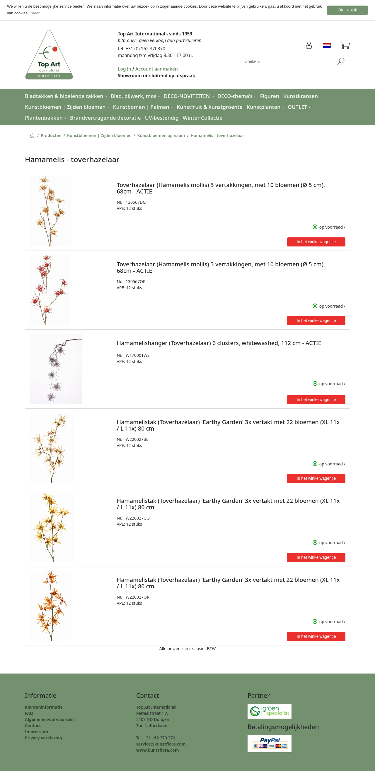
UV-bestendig (162, 117)
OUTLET (300, 106)
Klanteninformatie (44, 707)
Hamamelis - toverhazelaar (217, 135)
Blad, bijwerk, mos (136, 96)
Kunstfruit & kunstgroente (210, 106)
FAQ (29, 713)
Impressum (36, 731)
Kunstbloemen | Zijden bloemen (68, 106)
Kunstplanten (266, 106)
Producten (51, 135)
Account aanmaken (156, 69)
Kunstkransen (300, 96)
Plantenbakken (46, 117)
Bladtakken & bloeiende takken (66, 96)
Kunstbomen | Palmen (144, 106)
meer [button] (35, 13)
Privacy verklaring (43, 738)
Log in (124, 69)
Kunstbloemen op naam (161, 135)
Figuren (269, 96)
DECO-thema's (237, 96)
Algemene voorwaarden (49, 719)
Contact (33, 725)
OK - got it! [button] (347, 10)
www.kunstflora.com (157, 750)
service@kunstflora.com (160, 744)
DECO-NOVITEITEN (189, 96)
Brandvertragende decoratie (105, 117)
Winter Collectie (205, 117)
